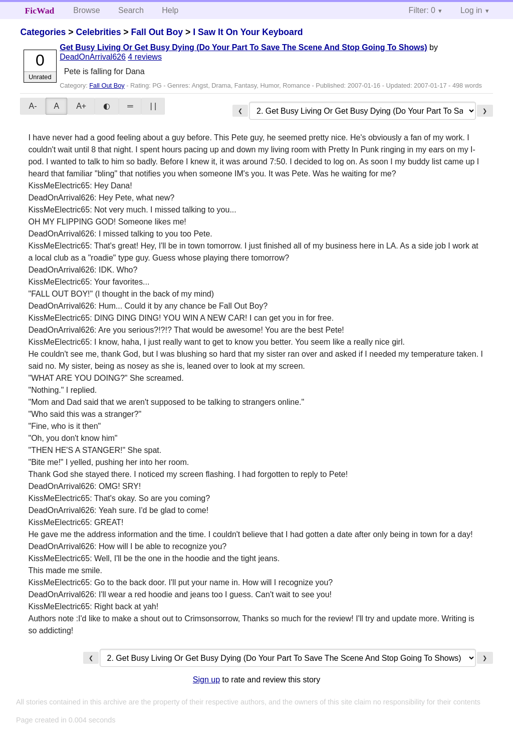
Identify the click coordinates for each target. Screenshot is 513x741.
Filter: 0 (422, 10)
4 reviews (145, 57)
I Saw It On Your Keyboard (248, 32)
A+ (81, 106)
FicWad (40, 11)
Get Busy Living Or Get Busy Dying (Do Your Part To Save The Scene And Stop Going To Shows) (243, 47)
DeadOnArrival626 (93, 57)
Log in (471, 10)
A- (33, 106)
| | (153, 106)
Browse (86, 10)
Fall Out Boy (157, 32)
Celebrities (98, 32)
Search (131, 10)
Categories (43, 32)
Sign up (206, 679)
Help (170, 10)
